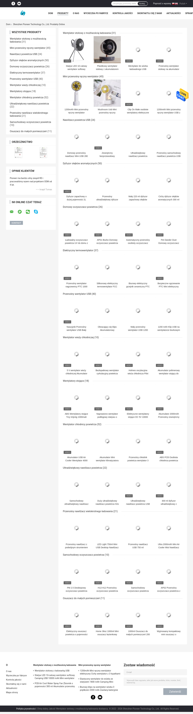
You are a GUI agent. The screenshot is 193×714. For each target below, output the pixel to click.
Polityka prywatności (26, 709)
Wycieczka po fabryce (96, 13)
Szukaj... (142, 4)
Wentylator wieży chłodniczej (25, 85)
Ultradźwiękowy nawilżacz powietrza (29, 103)
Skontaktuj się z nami (149, 13)
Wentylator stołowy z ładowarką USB (52, 670)
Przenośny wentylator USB (24, 78)
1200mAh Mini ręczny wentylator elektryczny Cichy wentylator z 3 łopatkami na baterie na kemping (100, 672)
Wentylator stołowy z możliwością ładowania (87, 33)
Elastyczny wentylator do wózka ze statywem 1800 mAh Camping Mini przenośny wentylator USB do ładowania (99, 681)
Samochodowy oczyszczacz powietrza (30, 122)
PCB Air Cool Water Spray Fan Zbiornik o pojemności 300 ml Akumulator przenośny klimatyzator (55, 685)
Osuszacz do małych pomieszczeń (28, 131)
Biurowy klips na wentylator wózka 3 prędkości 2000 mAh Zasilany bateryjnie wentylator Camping (99, 689)
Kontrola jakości (123, 13)
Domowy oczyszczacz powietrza (27, 66)
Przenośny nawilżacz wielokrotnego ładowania (88, 511)
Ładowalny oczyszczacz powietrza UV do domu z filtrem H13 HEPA (76, 243)
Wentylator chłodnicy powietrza (26, 97)
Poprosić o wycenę (162, 3)
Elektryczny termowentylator (25, 72)
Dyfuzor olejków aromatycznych (27, 60)
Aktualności (173, 13)
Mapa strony (12, 692)
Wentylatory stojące (20, 91)
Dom (50, 13)
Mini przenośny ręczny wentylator (28, 48)
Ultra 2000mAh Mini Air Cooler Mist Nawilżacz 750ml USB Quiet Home (168, 547)
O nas (76, 13)
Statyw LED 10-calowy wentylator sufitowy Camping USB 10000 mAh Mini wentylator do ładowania (55, 677)
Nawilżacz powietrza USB (23, 54)
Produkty (62, 13)
